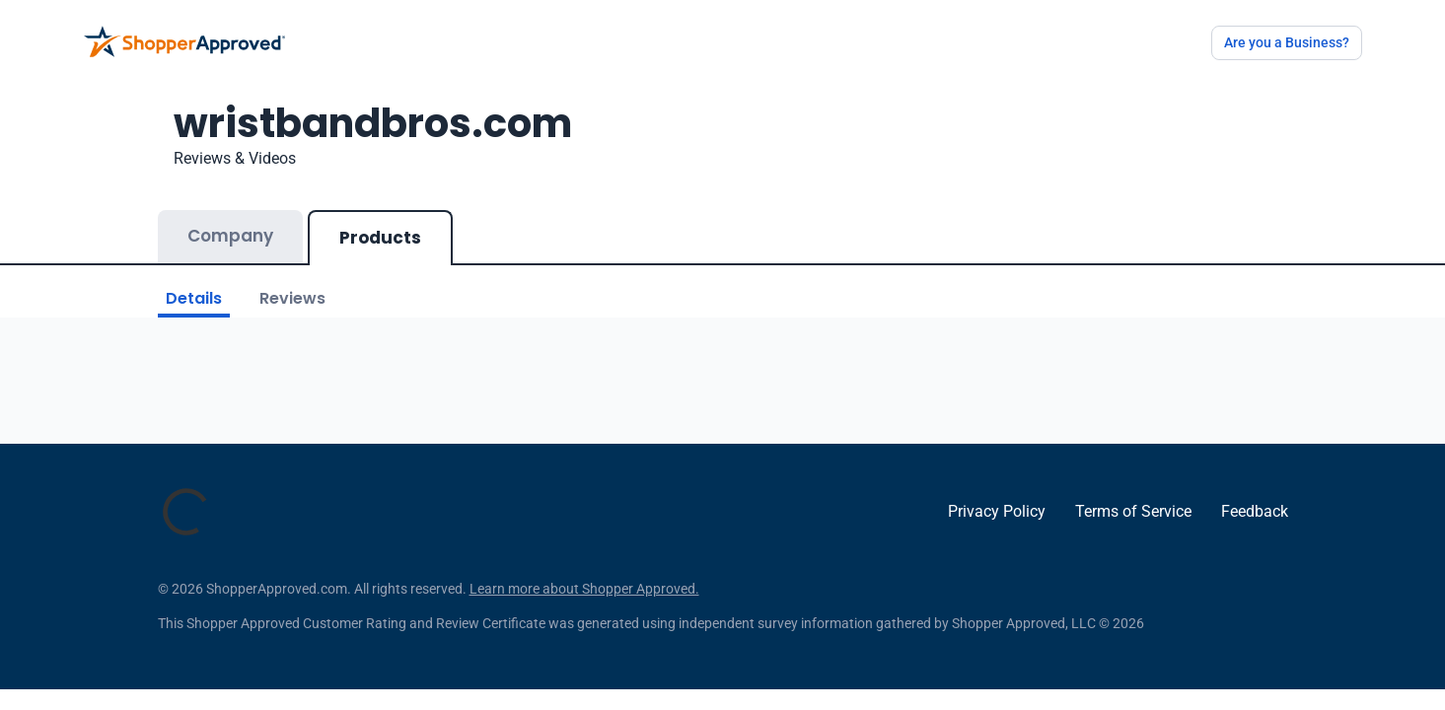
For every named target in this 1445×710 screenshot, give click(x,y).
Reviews (292, 298)
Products (380, 237)
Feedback (1254, 511)
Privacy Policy (997, 511)
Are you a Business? (1286, 42)
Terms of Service (1133, 511)
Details (194, 298)
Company (230, 236)
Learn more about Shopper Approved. (584, 589)
